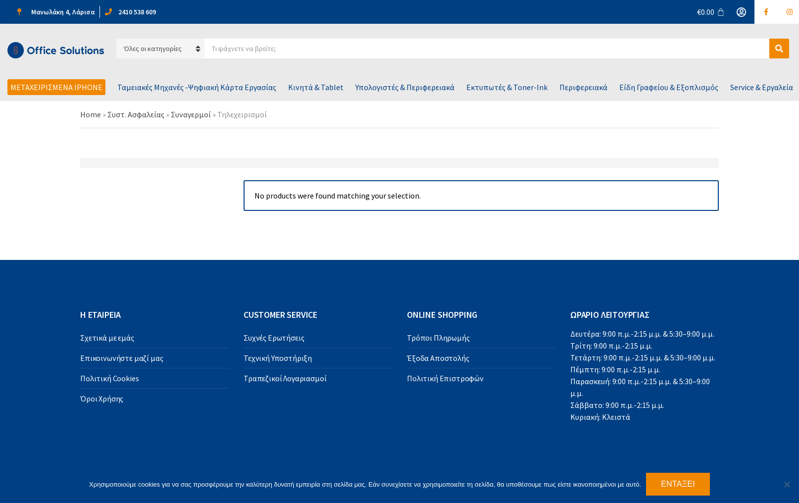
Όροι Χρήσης (101, 398)
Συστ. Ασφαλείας (135, 114)
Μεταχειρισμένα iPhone (56, 87)
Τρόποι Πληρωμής (438, 338)
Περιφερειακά (583, 87)
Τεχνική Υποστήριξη (278, 358)
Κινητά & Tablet (316, 87)
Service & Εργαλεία (761, 87)
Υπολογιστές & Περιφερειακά (404, 87)
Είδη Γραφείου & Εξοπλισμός (668, 87)
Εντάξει (678, 484)
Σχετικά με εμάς (107, 338)
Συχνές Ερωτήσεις (274, 338)
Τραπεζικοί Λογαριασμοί (285, 378)
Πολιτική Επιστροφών (445, 378)
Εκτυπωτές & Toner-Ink (507, 87)
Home (90, 114)
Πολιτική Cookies (109, 378)
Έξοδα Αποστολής (438, 358)
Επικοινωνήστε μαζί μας (121, 358)
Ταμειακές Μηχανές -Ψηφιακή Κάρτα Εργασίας (196, 87)
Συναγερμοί (191, 114)
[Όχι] (787, 484)
